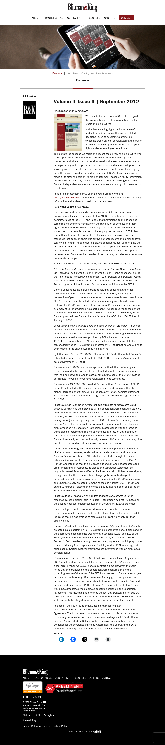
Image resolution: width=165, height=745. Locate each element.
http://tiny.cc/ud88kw (66, 197)
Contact (126, 17)
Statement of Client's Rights (38, 715)
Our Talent (74, 17)
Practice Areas (53, 17)
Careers (109, 17)
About (35, 17)
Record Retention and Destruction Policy (45, 726)
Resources (93, 17)
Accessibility (29, 720)
